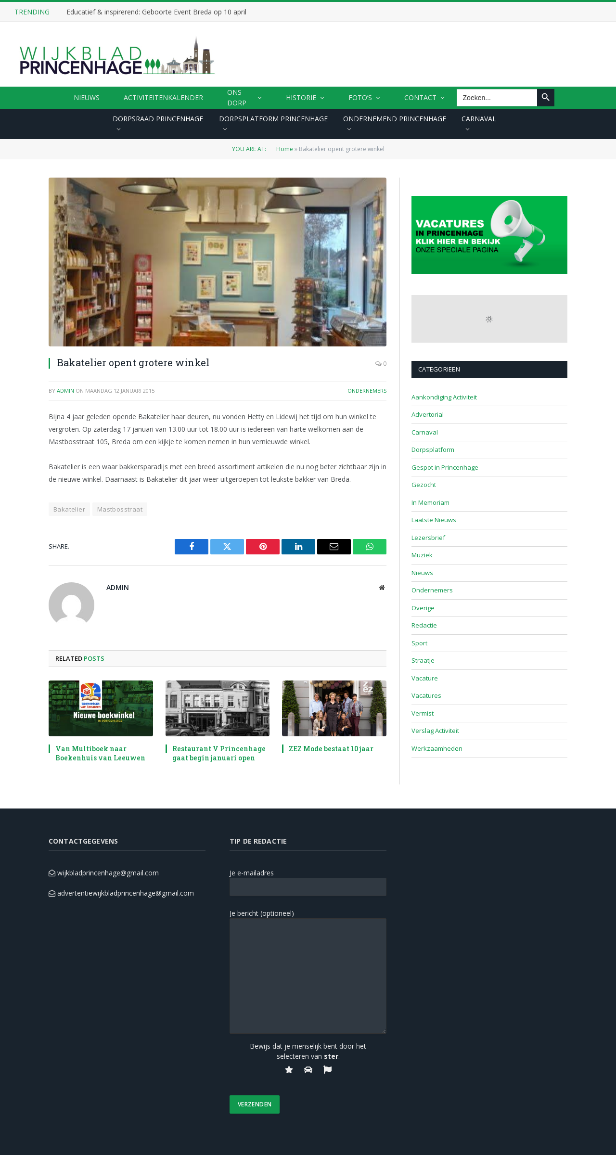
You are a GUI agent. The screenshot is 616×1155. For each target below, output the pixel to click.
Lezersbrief (428, 537)
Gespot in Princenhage (444, 467)
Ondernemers (366, 390)
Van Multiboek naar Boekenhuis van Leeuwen (100, 753)
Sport (419, 643)
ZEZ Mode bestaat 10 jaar (331, 748)
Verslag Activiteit (435, 730)
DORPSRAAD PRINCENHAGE (158, 118)
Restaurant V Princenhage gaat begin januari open (219, 753)
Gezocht (423, 484)
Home (284, 149)
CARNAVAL (479, 118)
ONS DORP (236, 97)
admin (65, 390)
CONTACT (420, 97)
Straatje (423, 660)
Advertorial (427, 414)
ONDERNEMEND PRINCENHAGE (394, 118)
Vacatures (426, 695)
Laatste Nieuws (433, 519)
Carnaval (424, 432)
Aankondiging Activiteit (444, 397)
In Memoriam (430, 502)
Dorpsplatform (432, 449)
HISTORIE (301, 97)
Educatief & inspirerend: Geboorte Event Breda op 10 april (156, 12)
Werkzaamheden (436, 748)
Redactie (424, 625)
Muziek (422, 555)
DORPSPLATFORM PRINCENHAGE (273, 118)
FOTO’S (360, 97)
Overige (423, 607)
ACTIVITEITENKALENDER (163, 97)
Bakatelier (69, 509)
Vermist (422, 713)
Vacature (424, 678)
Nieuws (87, 97)
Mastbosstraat (119, 509)
